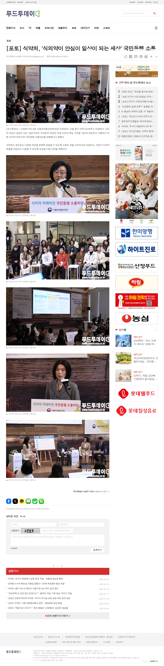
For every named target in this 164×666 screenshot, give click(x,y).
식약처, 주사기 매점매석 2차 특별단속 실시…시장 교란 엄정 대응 (138, 126)
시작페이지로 (10, 2)
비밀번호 (64, 524)
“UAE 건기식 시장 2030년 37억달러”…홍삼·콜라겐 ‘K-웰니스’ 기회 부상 (138, 96)
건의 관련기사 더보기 (57, 615)
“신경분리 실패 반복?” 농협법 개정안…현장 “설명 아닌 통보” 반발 (138, 106)
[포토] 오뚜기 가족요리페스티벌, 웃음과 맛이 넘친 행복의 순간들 (138, 101)
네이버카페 (35, 501)
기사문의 (140, 2)
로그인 (155, 2)
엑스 (15, 501)
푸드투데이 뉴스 (135, 82)
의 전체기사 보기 (90, 491)
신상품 (122, 330)
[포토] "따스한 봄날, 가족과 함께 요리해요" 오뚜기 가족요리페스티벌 (138, 131)
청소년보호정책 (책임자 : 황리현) (99, 636)
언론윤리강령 (51, 642)
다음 (62, 566)
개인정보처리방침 (72, 636)
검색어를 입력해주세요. (134, 13)
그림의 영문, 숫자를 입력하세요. (56, 530)
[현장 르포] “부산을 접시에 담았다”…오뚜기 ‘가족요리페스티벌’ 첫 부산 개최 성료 (138, 91)
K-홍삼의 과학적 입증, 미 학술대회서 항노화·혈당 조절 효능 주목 (138, 111)
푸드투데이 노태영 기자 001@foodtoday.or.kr (25, 56)
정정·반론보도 (92, 642)
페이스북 (8, 501)
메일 (135, 56)
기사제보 (132, 2)
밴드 (41, 501)
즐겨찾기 (20, 2)
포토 (8, 40)
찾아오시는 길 (54, 636)
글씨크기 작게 (156, 56)
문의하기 (119, 642)
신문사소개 (38, 636)
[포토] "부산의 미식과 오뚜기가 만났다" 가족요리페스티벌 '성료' (138, 116)
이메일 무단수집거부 (126, 636)
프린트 (140, 56)
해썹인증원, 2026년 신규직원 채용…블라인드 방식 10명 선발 (138, 136)
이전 (53, 566)
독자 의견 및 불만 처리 (71, 642)
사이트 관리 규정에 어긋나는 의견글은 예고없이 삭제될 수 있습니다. (42, 537)
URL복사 (125, 56)
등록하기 (97, 549)
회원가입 (148, 2)
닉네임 (15, 524)
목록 (130, 56)
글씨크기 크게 (151, 56)
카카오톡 (21, 501)
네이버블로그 (28, 501)
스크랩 (146, 56)
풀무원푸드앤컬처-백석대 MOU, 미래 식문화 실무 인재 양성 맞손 (138, 121)
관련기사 (13, 571)
